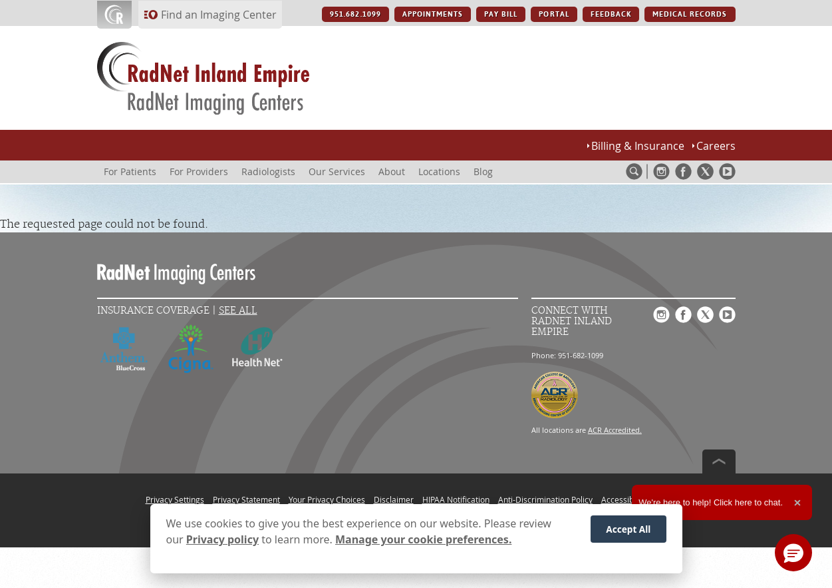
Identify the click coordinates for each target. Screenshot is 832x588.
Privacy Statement (246, 499)
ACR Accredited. (615, 430)
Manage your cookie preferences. (423, 543)
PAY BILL (500, 14)
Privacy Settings (175, 499)
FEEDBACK (611, 14)
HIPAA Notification (455, 499)
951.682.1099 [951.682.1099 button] (355, 14)
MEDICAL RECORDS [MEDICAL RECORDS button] (690, 14)
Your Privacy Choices (327, 499)
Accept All (628, 533)
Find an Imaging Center (219, 14)
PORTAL (554, 14)
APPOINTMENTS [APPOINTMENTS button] (432, 14)
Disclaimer (394, 499)
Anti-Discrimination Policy (545, 499)
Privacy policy (222, 543)
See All (238, 310)
